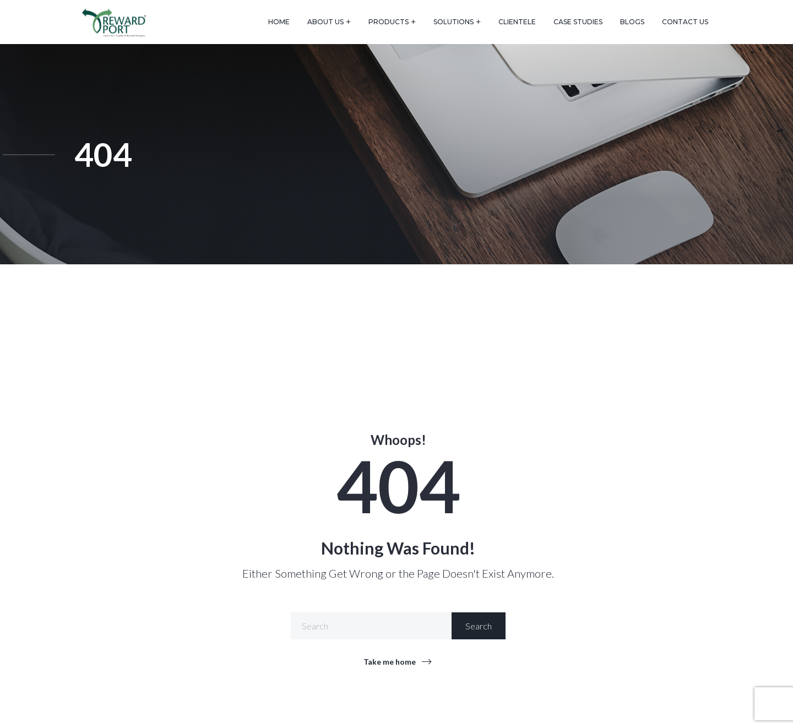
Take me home (389, 661)
